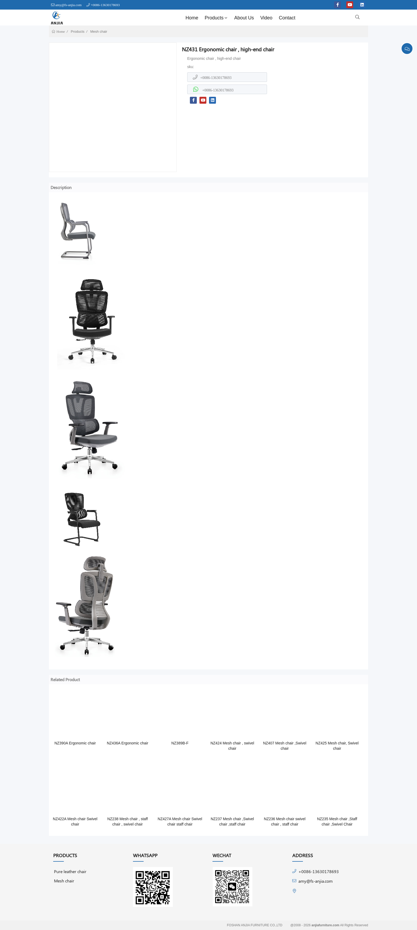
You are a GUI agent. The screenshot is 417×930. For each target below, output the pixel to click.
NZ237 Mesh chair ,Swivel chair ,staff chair (232, 821)
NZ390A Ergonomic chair (75, 743)
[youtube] (349, 4)
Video (266, 17)
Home (192, 17)
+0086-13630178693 (105, 5)
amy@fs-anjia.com (68, 5)
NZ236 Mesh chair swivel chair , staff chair (284, 821)
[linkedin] (361, 4)
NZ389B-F (180, 743)
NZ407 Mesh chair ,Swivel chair (284, 746)
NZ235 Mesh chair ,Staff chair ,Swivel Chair (337, 821)
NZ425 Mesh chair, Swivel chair (337, 746)
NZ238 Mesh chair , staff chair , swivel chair (127, 821)
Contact (287, 17)
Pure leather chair (70, 871)
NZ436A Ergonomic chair (127, 743)
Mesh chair (98, 31)
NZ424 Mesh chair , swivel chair (232, 746)
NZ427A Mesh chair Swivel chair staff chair (180, 821)
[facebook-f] (337, 4)
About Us (244, 17)
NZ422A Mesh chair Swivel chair (75, 821)
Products (216, 17)
